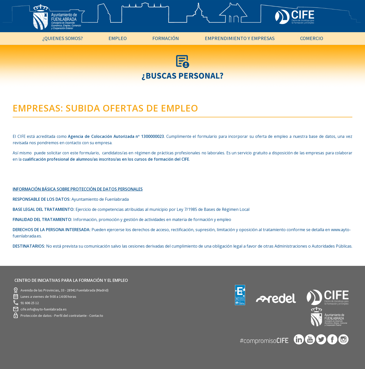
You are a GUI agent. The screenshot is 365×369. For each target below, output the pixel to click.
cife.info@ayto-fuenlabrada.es (44, 309)
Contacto (96, 315)
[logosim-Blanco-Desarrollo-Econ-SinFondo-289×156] (57, 20)
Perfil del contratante (70, 315)
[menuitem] (62, 38)
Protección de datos (36, 315)
